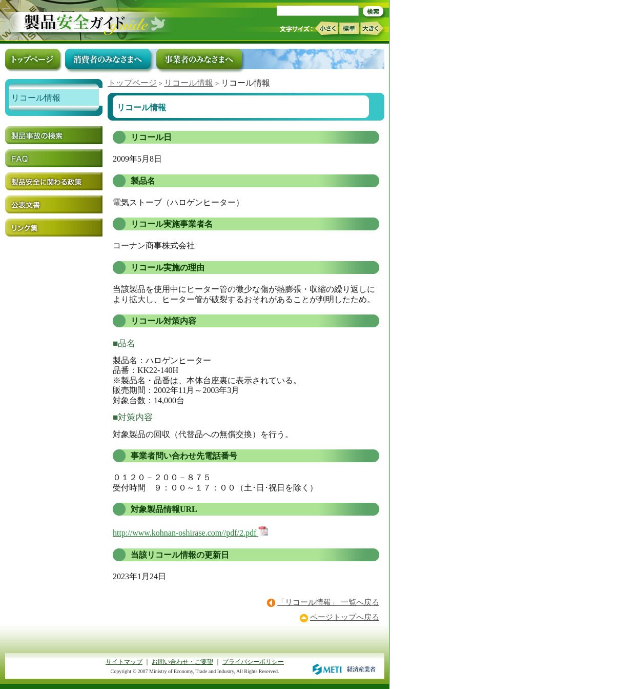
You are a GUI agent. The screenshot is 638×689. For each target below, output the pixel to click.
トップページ (132, 82)
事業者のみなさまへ (199, 59)
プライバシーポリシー (253, 661)
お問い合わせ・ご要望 (182, 661)
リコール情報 (188, 82)
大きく (372, 28)
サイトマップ (124, 661)
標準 (349, 28)
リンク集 (53, 228)
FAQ (53, 158)
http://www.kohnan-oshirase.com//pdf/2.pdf (184, 532)
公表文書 (53, 204)
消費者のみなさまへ (108, 59)
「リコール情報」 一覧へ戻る (328, 602)
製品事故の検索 (53, 135)
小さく (326, 28)
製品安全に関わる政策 (53, 181)
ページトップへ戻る (344, 617)
